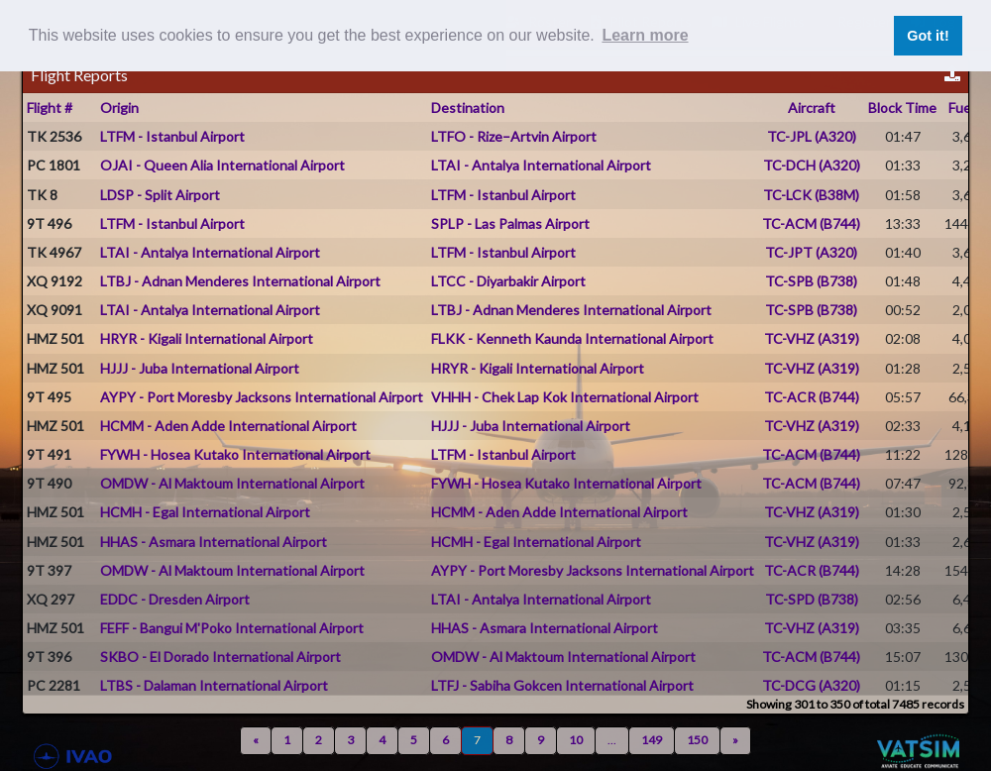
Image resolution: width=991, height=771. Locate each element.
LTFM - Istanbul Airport (172, 136)
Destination (467, 107)
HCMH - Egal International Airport (205, 511)
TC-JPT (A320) (811, 252)
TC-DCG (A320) (811, 685)
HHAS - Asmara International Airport (213, 541)
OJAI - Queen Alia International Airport (222, 165)
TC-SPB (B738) (811, 281)
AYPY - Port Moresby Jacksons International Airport (261, 396)
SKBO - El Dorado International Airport (220, 656)
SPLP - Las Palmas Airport (510, 223)
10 (576, 739)
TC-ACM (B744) (811, 223)
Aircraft (811, 107)
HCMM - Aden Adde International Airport (228, 425)
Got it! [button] (927, 36)
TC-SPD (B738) (811, 599)
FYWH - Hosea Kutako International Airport (235, 454)
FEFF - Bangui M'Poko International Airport (232, 627)
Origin (119, 107)
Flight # (49, 107)
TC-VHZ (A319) (811, 338)
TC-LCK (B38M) (811, 194)
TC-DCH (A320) (811, 165)
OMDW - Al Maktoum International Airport (232, 483)
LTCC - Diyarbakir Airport (508, 281)
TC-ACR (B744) (811, 396)
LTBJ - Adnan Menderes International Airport (240, 281)
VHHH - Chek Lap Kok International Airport (565, 396)
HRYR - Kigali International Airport (206, 338)
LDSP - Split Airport (160, 194)
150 (697, 739)
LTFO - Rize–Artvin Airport (514, 136)
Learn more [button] (645, 35)
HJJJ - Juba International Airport (199, 368)
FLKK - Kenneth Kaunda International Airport (572, 338)
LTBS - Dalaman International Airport (214, 685)
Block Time (902, 107)
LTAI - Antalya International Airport (541, 165)
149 (651, 739)
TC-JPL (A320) (811, 136)
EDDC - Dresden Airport (175, 599)
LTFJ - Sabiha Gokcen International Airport (562, 685)
